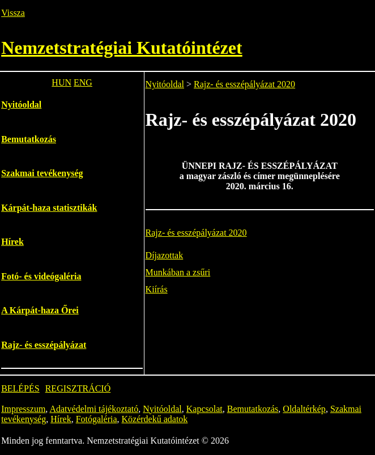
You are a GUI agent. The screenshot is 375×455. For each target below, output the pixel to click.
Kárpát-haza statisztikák (49, 207)
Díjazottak (165, 255)
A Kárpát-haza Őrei (40, 310)
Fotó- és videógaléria (41, 276)
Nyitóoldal (21, 104)
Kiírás (157, 289)
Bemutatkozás (28, 139)
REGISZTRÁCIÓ (78, 388)
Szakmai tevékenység (42, 173)
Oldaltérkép (304, 409)
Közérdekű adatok (155, 419)
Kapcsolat (204, 409)
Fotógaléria (96, 419)
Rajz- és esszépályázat (43, 345)
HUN (61, 82)
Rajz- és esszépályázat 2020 (244, 84)
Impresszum (23, 409)
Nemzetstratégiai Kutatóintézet (121, 47)
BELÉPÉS (20, 388)
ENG (83, 82)
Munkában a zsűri (178, 272)
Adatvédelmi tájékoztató (93, 409)
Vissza (13, 13)
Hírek (12, 241)
